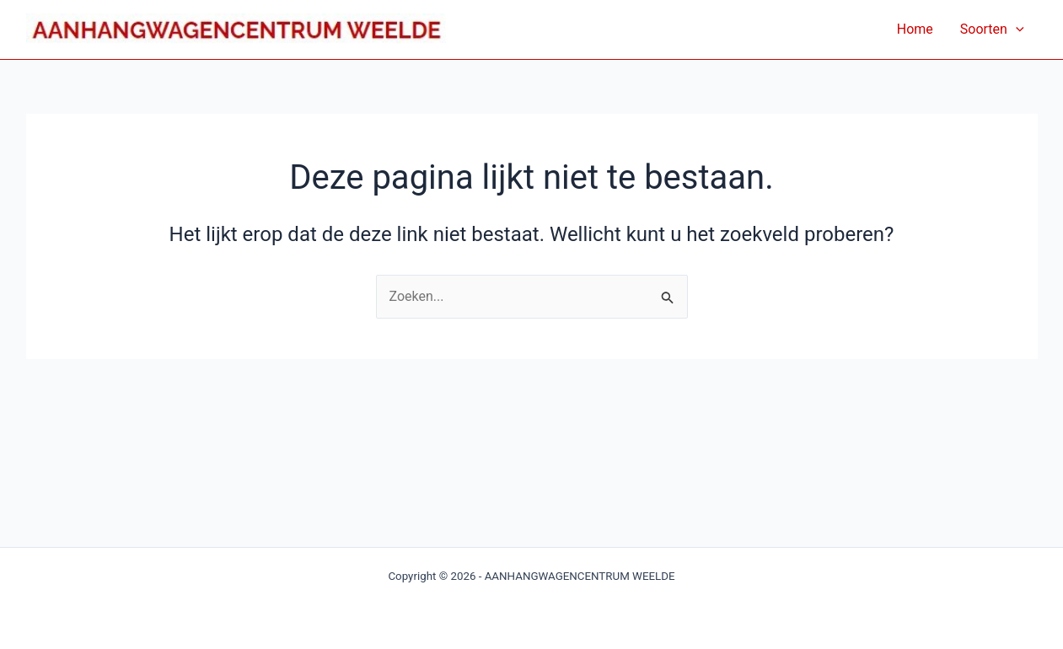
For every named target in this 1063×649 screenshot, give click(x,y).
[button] (1015, 29)
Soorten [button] (992, 29)
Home (915, 29)
